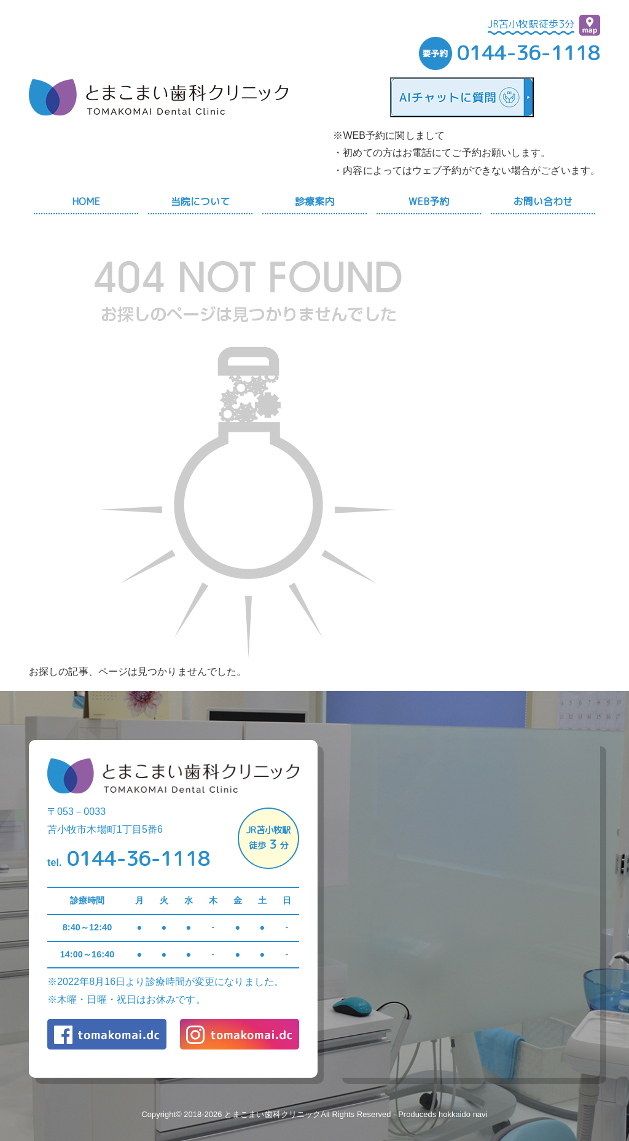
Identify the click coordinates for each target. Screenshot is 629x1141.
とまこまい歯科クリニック (272, 1114)
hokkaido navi (463, 1114)
